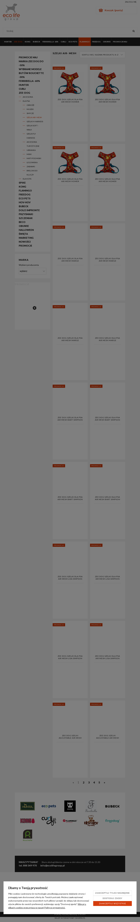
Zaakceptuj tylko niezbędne (112, 893)
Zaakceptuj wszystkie (112, 903)
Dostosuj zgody (112, 898)
